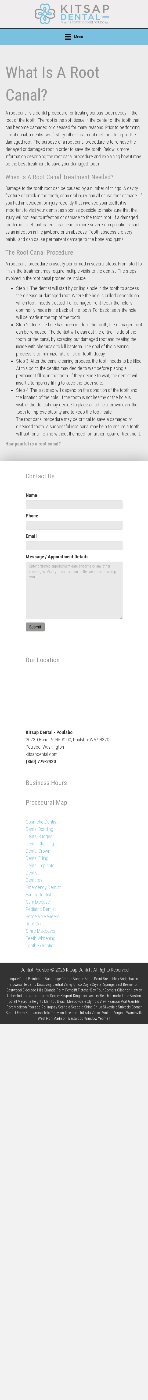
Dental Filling (37, 858)
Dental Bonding (39, 829)
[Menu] (74, 36)
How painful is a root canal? (33, 444)
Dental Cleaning (40, 843)
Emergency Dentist (43, 887)
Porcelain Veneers (42, 916)
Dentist (32, 873)
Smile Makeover (41, 931)
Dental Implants (40, 865)
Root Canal (35, 924)
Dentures (34, 880)
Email (31, 536)
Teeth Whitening (40, 938)
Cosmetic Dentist (41, 822)
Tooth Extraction (41, 945)
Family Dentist (38, 894)
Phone (32, 515)
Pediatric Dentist (41, 909)
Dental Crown (38, 851)
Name (31, 495)
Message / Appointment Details (57, 556)
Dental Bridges (39, 836)
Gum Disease (38, 902)
